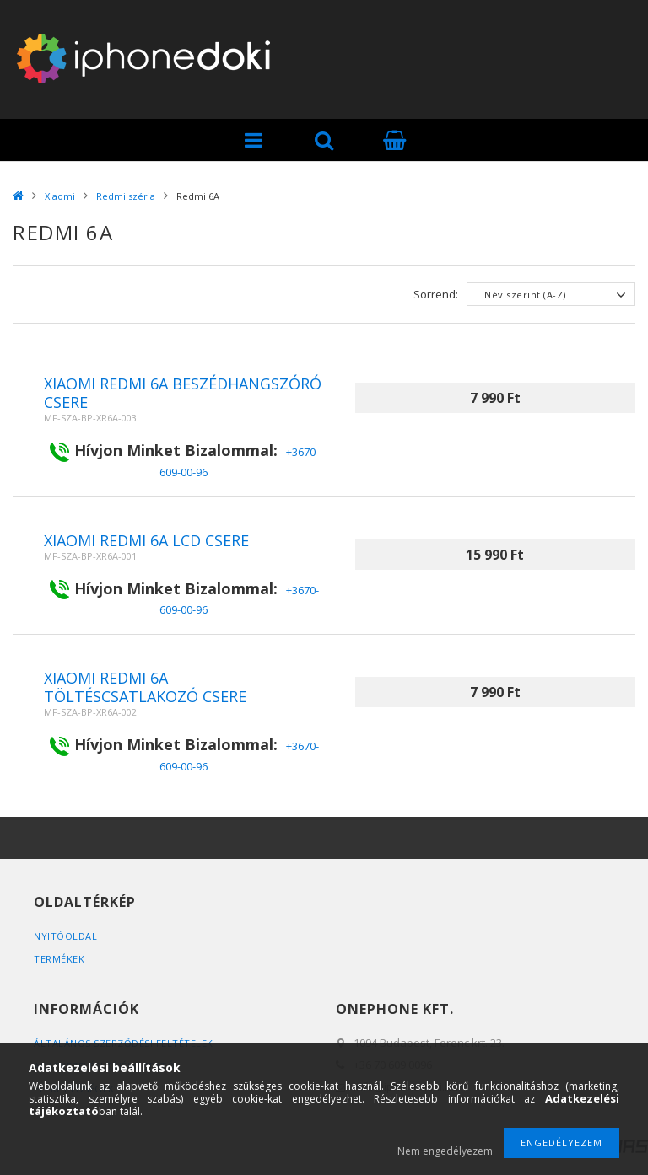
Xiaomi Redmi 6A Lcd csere (146, 540)
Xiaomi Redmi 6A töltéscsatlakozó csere (145, 687)
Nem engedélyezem (445, 1151)
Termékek (59, 958)
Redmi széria (125, 196)
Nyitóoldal (65, 936)
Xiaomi (60, 196)
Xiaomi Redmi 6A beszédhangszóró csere (182, 392)
